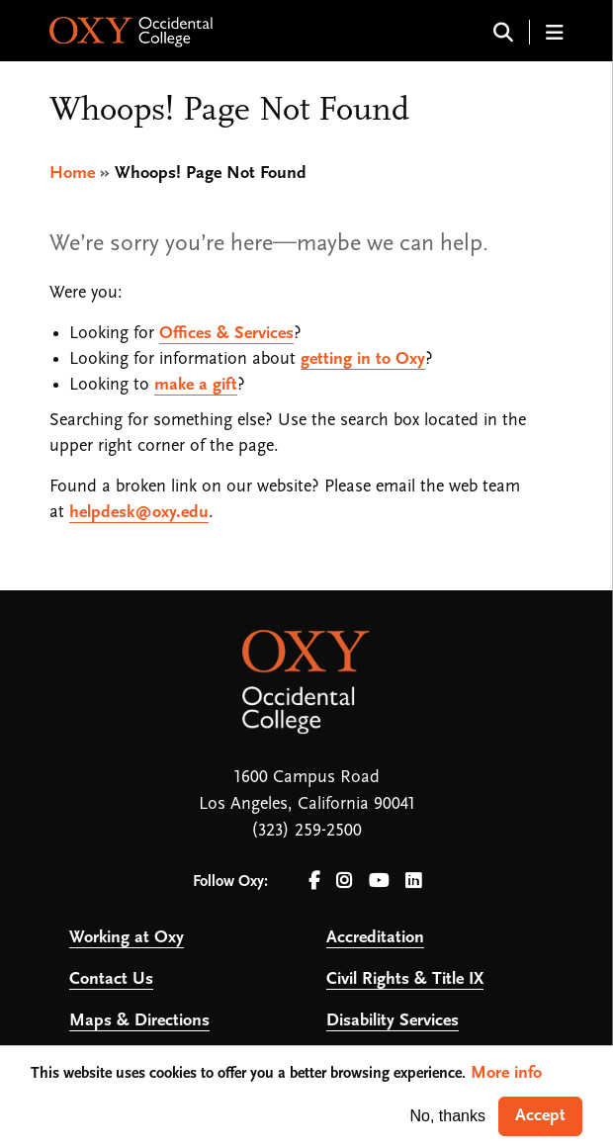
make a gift (195, 385)
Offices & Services (226, 333)
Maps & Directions (139, 1021)
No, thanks (447, 1115)
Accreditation (375, 937)
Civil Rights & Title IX (404, 979)
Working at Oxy (126, 937)
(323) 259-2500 (306, 831)
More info (506, 1073)
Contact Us (111, 979)
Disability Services (392, 1021)
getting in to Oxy (363, 359)
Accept (540, 1115)
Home (72, 173)
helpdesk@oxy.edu (139, 512)
